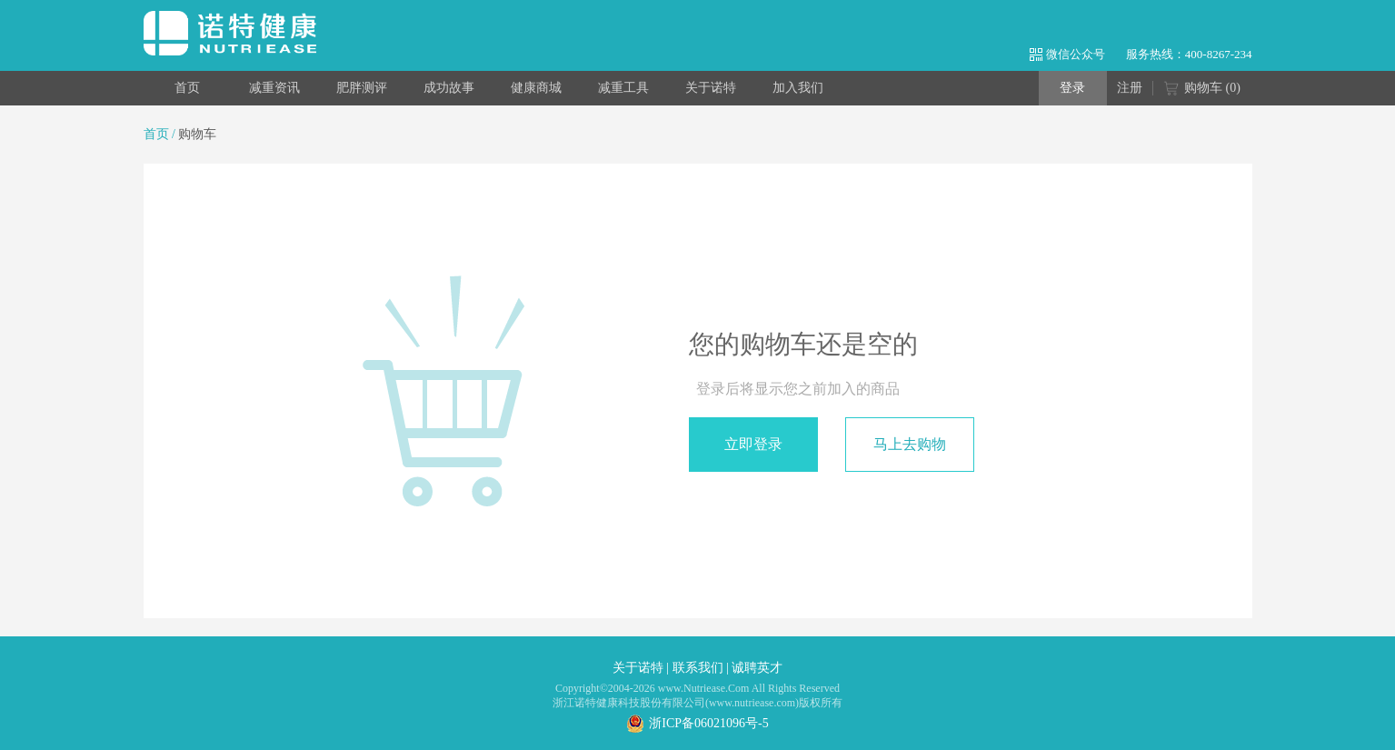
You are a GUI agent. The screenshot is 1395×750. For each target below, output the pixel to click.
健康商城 (536, 88)
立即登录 (753, 444)
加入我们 (797, 88)
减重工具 (623, 88)
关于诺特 (710, 88)
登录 (1072, 88)
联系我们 (698, 668)
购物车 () (1202, 89)
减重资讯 (274, 88)
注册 (1129, 88)
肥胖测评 (361, 88)
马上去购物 (909, 444)
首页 (187, 88)
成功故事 (448, 88)
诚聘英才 (757, 668)
